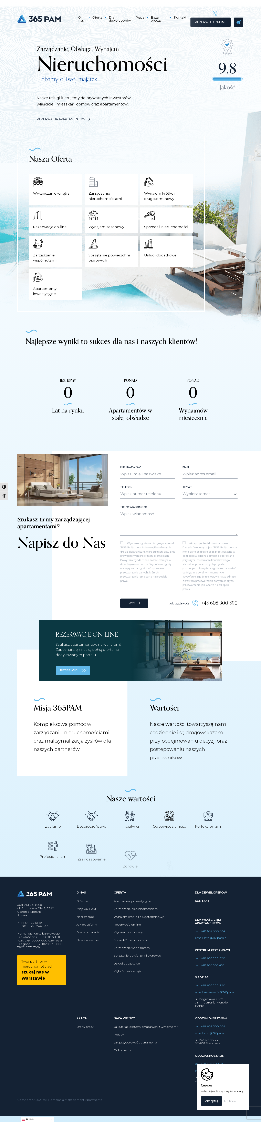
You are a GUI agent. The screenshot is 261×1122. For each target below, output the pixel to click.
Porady (119, 1045)
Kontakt (180, 17)
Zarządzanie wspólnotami (132, 958)
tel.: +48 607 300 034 (210, 941)
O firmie (82, 911)
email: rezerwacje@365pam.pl (216, 1002)
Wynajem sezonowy (128, 942)
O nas (81, 19)
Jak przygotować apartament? (135, 1052)
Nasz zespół (85, 927)
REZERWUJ (73, 681)
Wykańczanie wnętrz (128, 981)
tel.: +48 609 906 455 (209, 975)
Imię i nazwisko (131, 477)
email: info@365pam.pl (211, 948)
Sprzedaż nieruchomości (131, 950)
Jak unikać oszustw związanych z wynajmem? (146, 1037)
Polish (27, 1119)
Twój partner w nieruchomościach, (37, 980)
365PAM (44, 19)
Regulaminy (230, 1101)
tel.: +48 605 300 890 (210, 968)
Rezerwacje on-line (127, 935)
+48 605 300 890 (219, 613)
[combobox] (210, 504)
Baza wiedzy (156, 19)
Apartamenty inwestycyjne (132, 911)
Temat (187, 497)
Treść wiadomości (133, 517)
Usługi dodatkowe (127, 974)
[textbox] (206, 504)
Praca (140, 17)
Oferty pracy (84, 1037)
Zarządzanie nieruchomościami (136, 919)
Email (186, 477)
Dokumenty (122, 1060)
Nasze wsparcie (87, 950)
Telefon (126, 497)
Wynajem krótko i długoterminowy (139, 927)
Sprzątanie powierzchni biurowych (138, 966)
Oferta (97, 17)
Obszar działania (87, 942)
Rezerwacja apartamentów (63, 119)
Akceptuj (211, 1101)
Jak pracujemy (86, 935)
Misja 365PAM (86, 919)
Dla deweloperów (120, 19)
